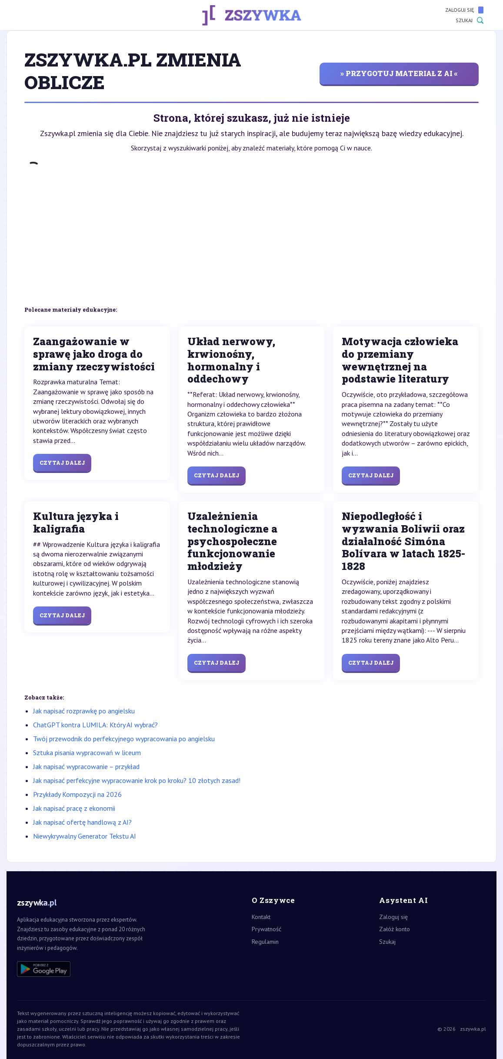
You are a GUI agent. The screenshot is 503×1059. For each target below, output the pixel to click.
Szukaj (469, 20)
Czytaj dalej (62, 462)
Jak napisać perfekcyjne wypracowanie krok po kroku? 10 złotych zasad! (136, 780)
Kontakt (261, 917)
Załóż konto (394, 929)
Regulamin (265, 942)
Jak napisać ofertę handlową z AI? (82, 822)
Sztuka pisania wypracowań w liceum (87, 752)
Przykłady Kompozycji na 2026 (77, 794)
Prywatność (266, 929)
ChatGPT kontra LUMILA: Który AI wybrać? (95, 724)
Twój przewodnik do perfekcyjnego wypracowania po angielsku (124, 738)
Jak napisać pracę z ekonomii (74, 808)
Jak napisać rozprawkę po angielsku (84, 710)
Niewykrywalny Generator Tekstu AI (84, 836)
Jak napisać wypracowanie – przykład (86, 766)
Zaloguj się (464, 10)
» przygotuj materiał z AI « (399, 73)
